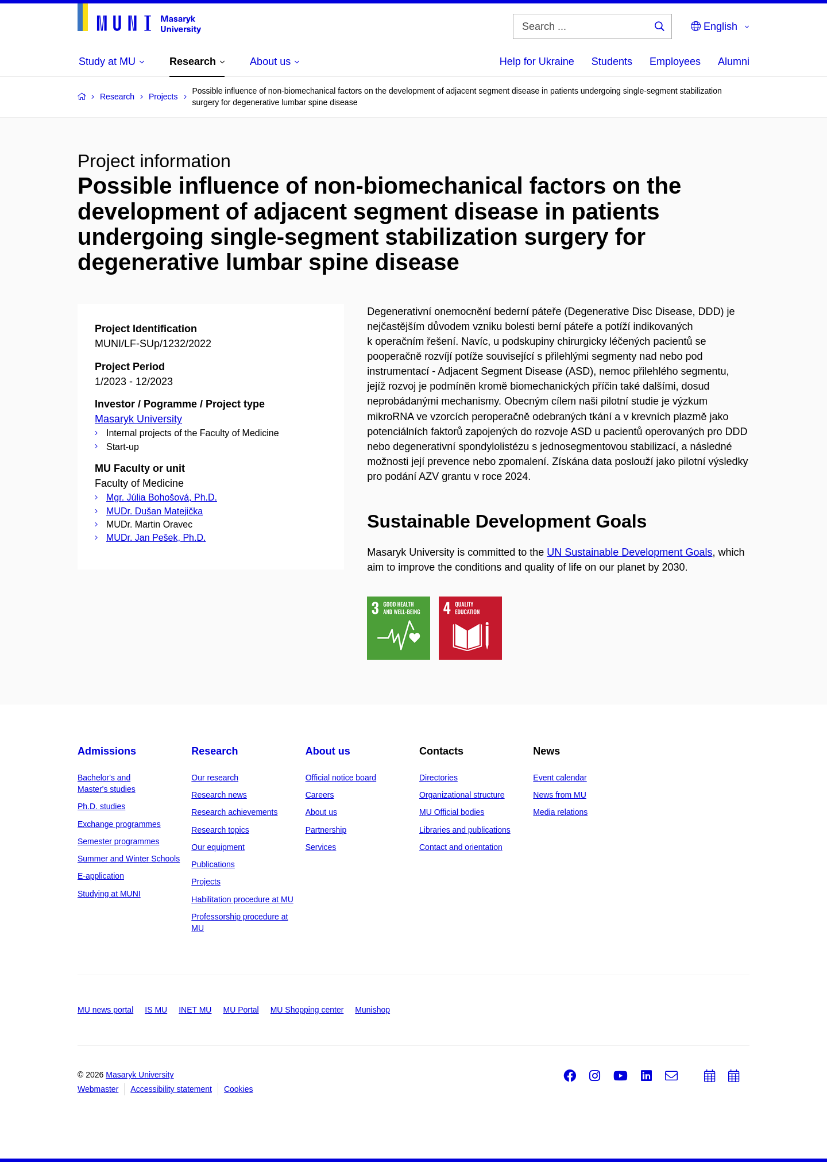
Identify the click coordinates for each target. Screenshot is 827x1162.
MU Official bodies (451, 812)
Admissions (107, 751)
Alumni (733, 61)
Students (612, 61)
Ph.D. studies (101, 806)
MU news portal (105, 1009)
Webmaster (98, 1089)
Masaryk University (138, 419)
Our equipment (218, 847)
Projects (206, 881)
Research (214, 751)
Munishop (372, 1009)
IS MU (156, 1009)
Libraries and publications (465, 829)
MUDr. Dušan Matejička (154, 511)
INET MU (195, 1009)
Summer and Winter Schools (129, 858)
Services (321, 847)
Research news (219, 794)
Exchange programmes (119, 824)
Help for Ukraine (537, 61)
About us (328, 751)
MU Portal (240, 1009)
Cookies (238, 1089)
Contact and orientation (461, 847)
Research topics (220, 829)
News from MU (559, 794)
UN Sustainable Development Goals (629, 552)
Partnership (326, 829)
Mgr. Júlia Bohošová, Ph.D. (161, 497)
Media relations (560, 812)
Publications (213, 864)
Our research (214, 777)
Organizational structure (462, 794)
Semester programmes (118, 841)
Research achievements (234, 812)
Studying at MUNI (109, 893)
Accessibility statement (171, 1089)
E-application (101, 875)
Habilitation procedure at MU (242, 899)
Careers (320, 794)
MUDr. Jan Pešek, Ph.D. (156, 537)
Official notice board (341, 777)
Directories (438, 777)
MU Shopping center (307, 1009)
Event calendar (559, 777)
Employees (675, 61)
